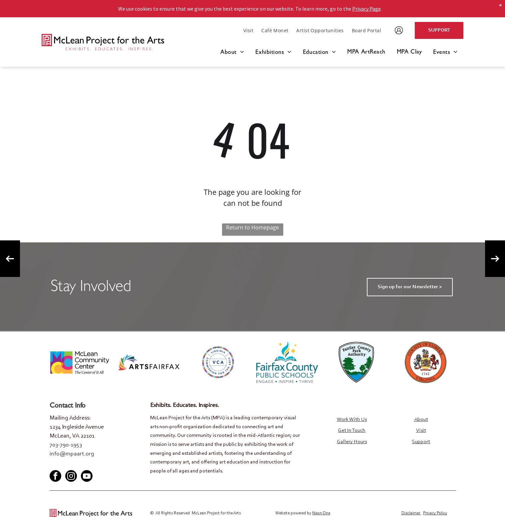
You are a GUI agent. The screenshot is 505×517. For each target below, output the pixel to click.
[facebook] (54, 464)
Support (421, 442)
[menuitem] (248, 30)
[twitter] (65, 464)
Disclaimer (410, 513)
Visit (421, 430)
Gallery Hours (352, 442)
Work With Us (352, 419)
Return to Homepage (252, 227)
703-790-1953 (66, 445)
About (421, 419)
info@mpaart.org (72, 454)
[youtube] (76, 464)
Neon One (321, 513)
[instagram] (71, 476)
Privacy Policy (435, 513)
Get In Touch (352, 430)
